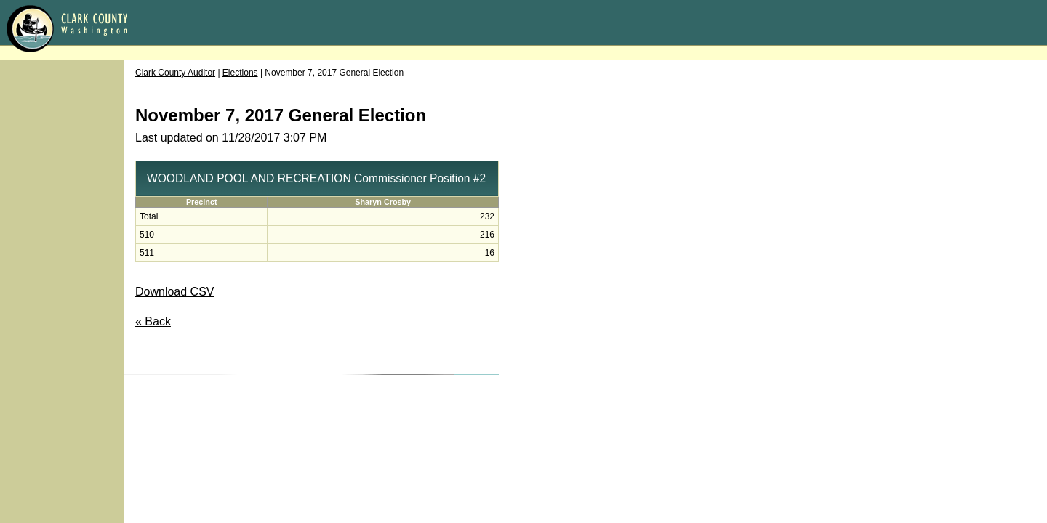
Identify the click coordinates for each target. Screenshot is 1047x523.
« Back (153, 321)
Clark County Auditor (175, 73)
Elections (240, 73)
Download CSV (174, 291)
